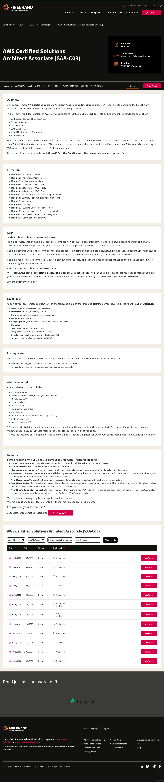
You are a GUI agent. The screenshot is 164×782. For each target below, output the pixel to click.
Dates (132, 86)
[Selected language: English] (149, 5)
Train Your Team (114, 12)
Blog (123, 5)
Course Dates (97, 85)
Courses (82, 12)
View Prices (152, 86)
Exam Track (40, 85)
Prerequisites (54, 85)
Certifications (9, 25)
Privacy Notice (90, 751)
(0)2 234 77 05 (151, 12)
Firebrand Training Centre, (96, 303)
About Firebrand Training (94, 740)
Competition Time (92, 747)
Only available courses (61, 540)
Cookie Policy (116, 740)
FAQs (29, 85)
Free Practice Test (60, 513)
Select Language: (134, 5)
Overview (8, 85)
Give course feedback (119, 743)
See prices (96, 12)
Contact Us (132, 12)
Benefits (85, 85)
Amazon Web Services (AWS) (41, 25)
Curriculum (20, 85)
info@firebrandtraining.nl (27, 742)
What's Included (70, 85)
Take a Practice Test (118, 747)
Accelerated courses (92, 743)
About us (70, 12)
